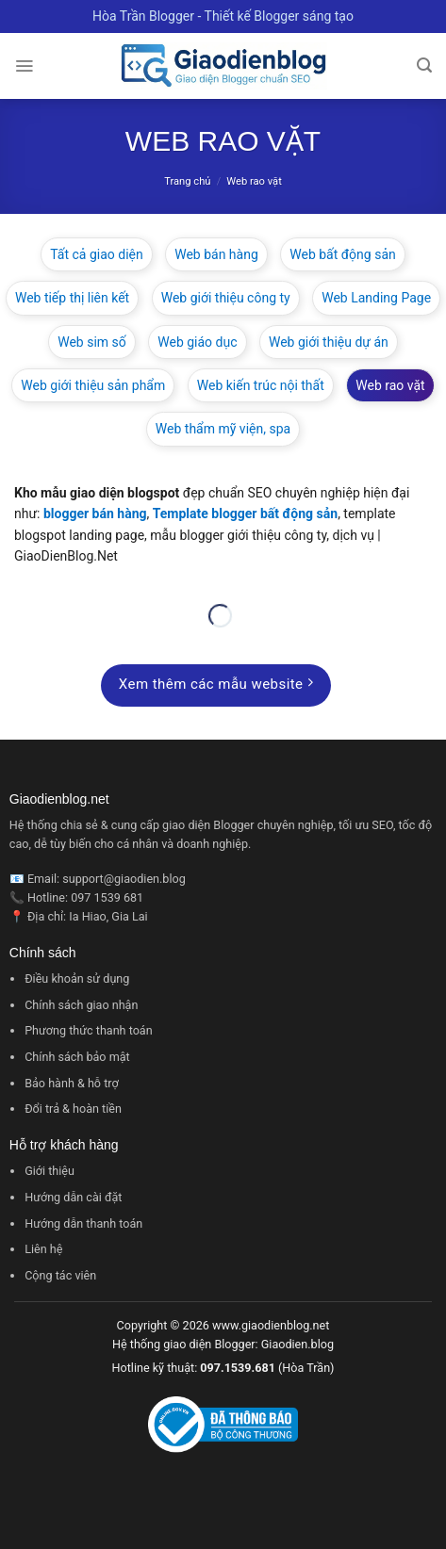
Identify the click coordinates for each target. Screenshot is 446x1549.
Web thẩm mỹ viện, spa (223, 428)
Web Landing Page (376, 297)
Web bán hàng (216, 254)
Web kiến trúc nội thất (260, 385)
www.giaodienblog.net (270, 1325)
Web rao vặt (389, 385)
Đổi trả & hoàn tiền (73, 1108)
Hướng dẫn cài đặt (73, 1197)
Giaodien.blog (297, 1344)
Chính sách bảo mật (77, 1057)
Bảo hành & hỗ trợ (71, 1083)
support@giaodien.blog (123, 879)
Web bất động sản (342, 254)
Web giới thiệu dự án (328, 342)
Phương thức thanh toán (89, 1030)
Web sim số (92, 342)
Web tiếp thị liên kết (72, 297)
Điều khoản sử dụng (77, 978)
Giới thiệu (49, 1171)
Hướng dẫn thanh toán (83, 1223)
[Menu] (24, 66)
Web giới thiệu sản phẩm (93, 385)
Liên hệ (43, 1249)
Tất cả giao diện (96, 254)
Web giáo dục (197, 342)
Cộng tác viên (60, 1275)
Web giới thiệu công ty (225, 297)
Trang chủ (187, 181)
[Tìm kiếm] (424, 65)
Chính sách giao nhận (81, 1005)
